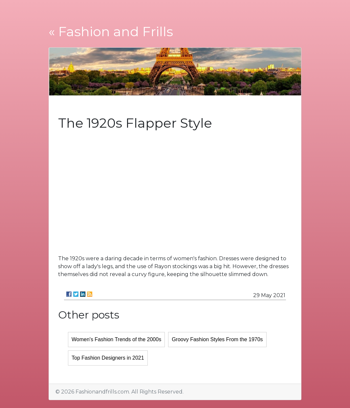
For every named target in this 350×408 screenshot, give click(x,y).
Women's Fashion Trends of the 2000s (116, 339)
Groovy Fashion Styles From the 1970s (217, 339)
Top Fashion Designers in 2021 (108, 358)
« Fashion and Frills (111, 31)
